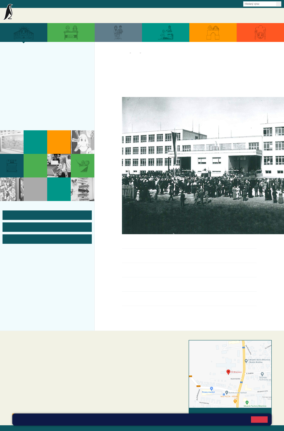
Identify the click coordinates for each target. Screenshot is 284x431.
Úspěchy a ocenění (22, 73)
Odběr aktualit (72, 3)
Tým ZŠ (14, 99)
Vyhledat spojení (260, 412)
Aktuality (183, 15)
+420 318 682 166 (125, 366)
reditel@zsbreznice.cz (119, 348)
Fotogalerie (16, 106)
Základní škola (43, 14)
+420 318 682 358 (114, 345)
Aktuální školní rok (214, 15)
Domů (125, 53)
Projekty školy (18, 66)
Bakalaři (19, 3)
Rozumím (259, 419)
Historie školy (25, 119)
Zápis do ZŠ (17, 79)
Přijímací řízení (19, 86)
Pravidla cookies (111, 421)
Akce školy (196, 15)
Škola (135, 53)
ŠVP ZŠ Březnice (21, 93)
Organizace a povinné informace (32, 60)
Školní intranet (34, 3)
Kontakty (275, 15)
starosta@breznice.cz (30, 409)
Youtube (86, 3)
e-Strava (48, 3)
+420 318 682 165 (126, 359)
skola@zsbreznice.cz (119, 369)
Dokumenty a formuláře (239, 15)
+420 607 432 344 (125, 362)
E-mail (59, 3)
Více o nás (16, 53)
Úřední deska (261, 15)
